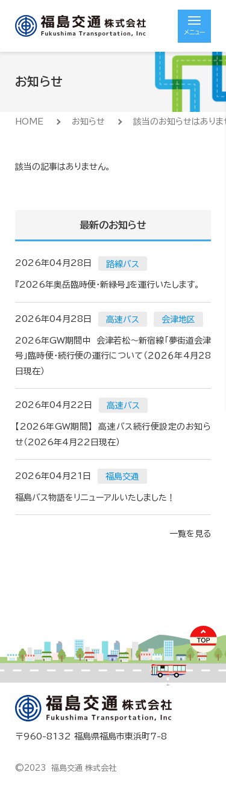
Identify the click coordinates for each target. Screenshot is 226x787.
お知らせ (88, 121)
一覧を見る (190, 533)
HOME (29, 121)
